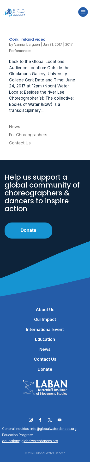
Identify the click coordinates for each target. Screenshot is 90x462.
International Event (45, 329)
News (14, 126)
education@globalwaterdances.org (30, 441)
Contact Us (20, 143)
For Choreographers (28, 134)
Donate (28, 230)
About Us (45, 309)
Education (45, 339)
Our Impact (45, 319)
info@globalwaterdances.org (53, 429)
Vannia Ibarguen (27, 44)
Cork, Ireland (27, 39)
